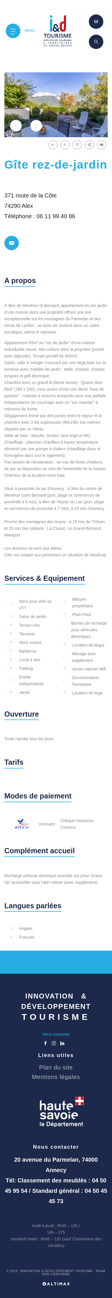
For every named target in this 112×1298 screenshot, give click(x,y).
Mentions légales (56, 1077)
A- (65, 144)
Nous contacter (55, 1034)
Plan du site (56, 1067)
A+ (53, 144)
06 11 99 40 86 (55, 216)
